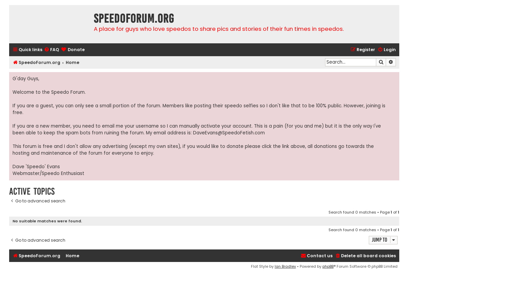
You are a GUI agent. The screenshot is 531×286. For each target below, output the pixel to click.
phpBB (328, 266)
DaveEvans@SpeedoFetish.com (229, 133)
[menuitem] (51, 49)
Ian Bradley (285, 266)
